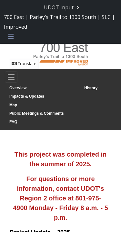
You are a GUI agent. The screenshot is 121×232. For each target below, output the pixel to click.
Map (13, 105)
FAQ (13, 122)
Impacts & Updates (26, 96)
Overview (17, 88)
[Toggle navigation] (11, 77)
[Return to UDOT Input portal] (62, 8)
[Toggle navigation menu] (11, 37)
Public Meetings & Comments (36, 113)
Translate (24, 63)
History (90, 88)
